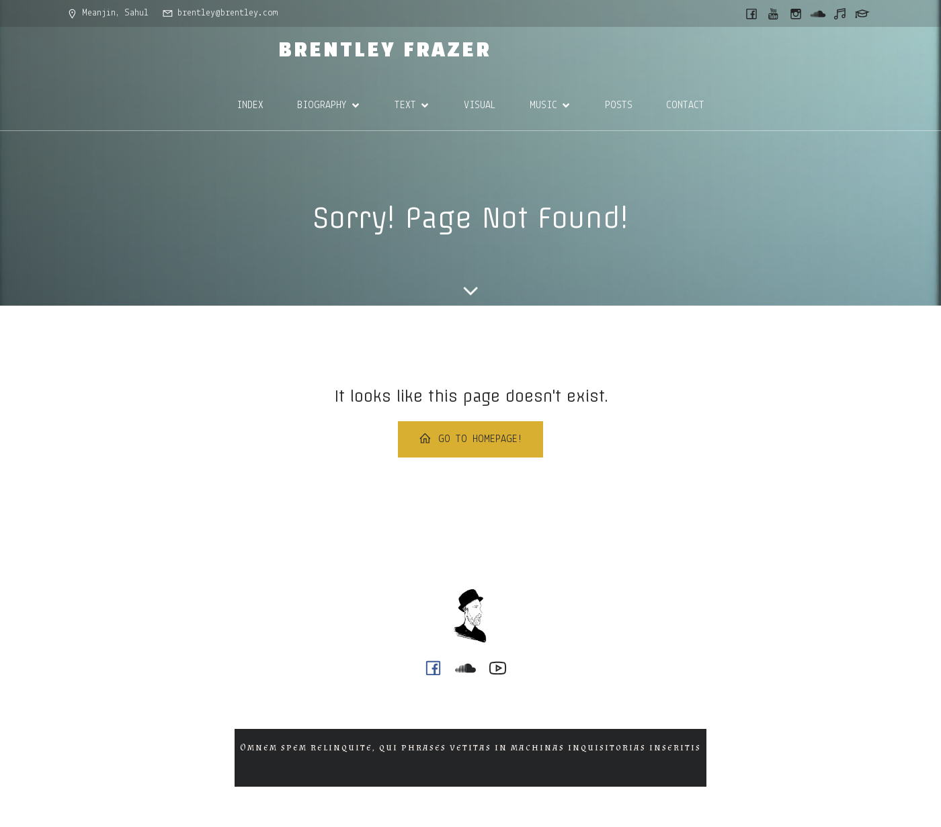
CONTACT (685, 105)
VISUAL (480, 105)
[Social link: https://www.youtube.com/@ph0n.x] (775, 13)
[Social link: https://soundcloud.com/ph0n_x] (819, 13)
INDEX (250, 105)
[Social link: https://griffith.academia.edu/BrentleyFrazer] (863, 13)
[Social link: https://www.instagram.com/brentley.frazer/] (797, 13)
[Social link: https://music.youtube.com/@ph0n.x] (841, 13)
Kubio (547, 769)
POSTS (618, 105)
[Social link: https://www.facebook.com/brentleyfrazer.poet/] (752, 13)
